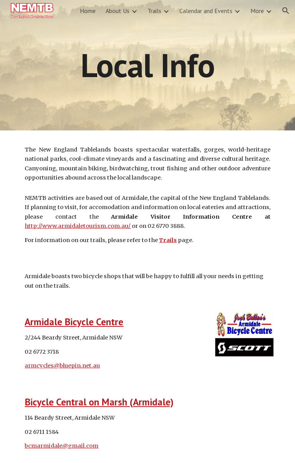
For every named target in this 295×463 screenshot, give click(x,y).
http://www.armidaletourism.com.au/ (78, 225)
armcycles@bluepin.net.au (62, 365)
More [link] (257, 11)
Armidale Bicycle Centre (74, 321)
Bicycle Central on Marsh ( (79, 401)
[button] (286, 11)
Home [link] (88, 11)
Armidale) (153, 401)
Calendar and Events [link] (205, 11)
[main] (147, 65)
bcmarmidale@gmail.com (61, 445)
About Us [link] (117, 11)
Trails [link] (154, 11)
